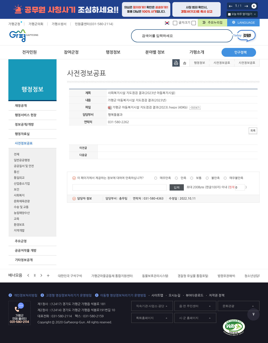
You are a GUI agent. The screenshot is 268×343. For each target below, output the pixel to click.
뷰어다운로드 (194, 295)
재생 (253, 6)
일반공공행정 (22, 160)
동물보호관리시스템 (155, 275)
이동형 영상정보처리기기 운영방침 (123, 295)
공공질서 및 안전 (24, 166)
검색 (224, 35)
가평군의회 (35, 24)
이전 (230, 6)
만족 (183, 178)
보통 (198, 178)
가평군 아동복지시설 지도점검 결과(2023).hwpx (142, 107)
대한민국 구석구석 (70, 275)
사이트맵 (157, 295)
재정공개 (21, 105)
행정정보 (199, 62)
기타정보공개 (24, 260)
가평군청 (14, 24)
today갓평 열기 (244, 36)
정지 (35, 275)
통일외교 (19, 177)
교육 (16, 218)
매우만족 (165, 178)
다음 (246, 6)
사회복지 (19, 195)
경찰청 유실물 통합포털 (193, 275)
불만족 (215, 178)
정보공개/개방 (24, 124)
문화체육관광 (22, 201)
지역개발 (19, 230)
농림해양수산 (22, 212)
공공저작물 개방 (25, 250)
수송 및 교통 (21, 207)
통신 (16, 171)
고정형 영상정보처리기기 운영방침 (69, 295)
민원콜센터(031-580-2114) (94, 24)
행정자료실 (22, 133)
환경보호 (19, 224)
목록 (252, 130)
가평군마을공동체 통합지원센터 (111, 275)
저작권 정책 (216, 295)
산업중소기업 (22, 183)
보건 (16, 189)
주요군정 (21, 241)
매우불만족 (236, 178)
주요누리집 (215, 22)
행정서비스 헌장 (25, 115)
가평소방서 (59, 24)
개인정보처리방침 (25, 295)
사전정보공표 (24, 143)
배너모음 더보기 (48, 275)
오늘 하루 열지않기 (241, 14)
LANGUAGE (246, 22)
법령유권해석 (226, 275)
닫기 (255, 14)
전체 (16, 154)
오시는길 (174, 295)
